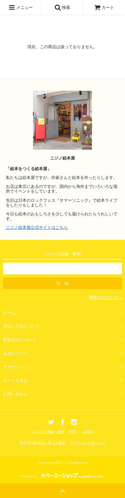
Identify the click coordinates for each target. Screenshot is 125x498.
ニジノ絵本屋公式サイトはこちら (37, 227)
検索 (62, 7)
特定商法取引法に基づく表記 (42, 442)
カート (104, 7)
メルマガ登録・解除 (48, 432)
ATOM (88, 432)
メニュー (21, 7)
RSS (72, 432)
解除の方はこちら (105, 297)
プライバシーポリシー (88, 442)
